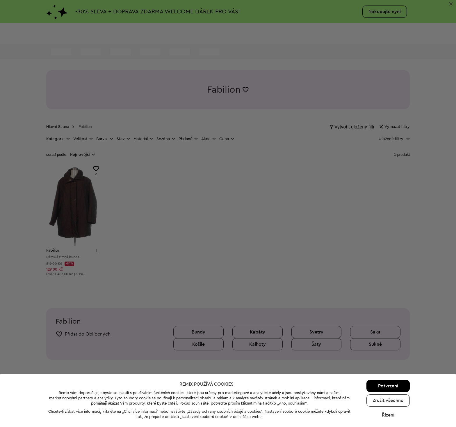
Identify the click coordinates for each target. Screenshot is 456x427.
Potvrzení (388, 368)
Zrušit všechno (388, 382)
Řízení (388, 397)
